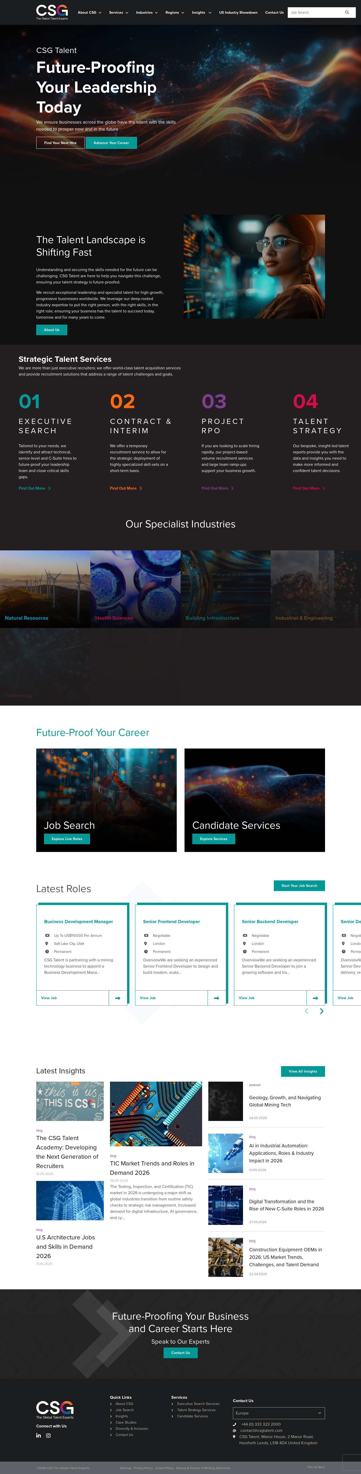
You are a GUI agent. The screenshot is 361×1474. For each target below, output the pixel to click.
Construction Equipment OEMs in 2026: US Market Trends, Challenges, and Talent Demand (285, 1257)
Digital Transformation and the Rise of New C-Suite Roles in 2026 (286, 1205)
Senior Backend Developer (270, 921)
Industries (144, 12)
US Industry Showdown (238, 12)
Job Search (125, 1410)
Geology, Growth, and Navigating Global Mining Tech (285, 1101)
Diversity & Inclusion (132, 1428)
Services (116, 12)
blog (39, 1130)
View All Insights (303, 1071)
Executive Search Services (198, 1403)
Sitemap (125, 1468)
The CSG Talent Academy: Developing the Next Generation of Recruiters (67, 1152)
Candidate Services (192, 1416)
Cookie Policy (164, 1468)
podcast (255, 1084)
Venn (321, 1467)
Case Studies (126, 1422)
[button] (321, 1011)
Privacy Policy (143, 1468)
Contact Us (274, 12)
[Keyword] (313, 12)
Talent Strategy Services (196, 1410)
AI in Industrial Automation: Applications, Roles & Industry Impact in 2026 (281, 1153)
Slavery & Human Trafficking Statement (203, 1468)
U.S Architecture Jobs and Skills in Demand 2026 (65, 1247)
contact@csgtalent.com (261, 1430)
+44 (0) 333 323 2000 (260, 1424)
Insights (199, 12)
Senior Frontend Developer (171, 921)
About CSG (87, 12)
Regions (172, 12)
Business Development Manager (78, 921)
